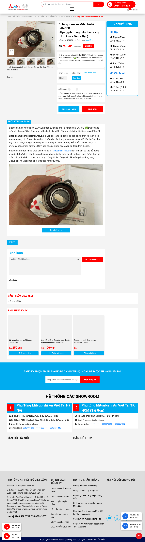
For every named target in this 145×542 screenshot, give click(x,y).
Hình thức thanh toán (60, 509)
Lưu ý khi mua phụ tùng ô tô (85, 490)
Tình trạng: (81, 40)
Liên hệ (88, 46)
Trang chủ (11, 16)
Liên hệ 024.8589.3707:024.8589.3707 (26, 516)
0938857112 (120, 424)
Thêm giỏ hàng (69, 109)
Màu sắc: (76, 73)
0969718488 (94, 424)
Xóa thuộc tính (90, 73)
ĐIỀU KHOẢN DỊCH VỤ (61, 527)
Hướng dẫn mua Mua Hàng (85, 486)
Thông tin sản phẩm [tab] (19, 121)
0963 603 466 (42, 428)
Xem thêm (56, 230)
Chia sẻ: (10, 77)
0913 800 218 (28, 428)
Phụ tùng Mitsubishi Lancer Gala (30, 16)
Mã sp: (61, 40)
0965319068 (107, 424)
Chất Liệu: (63, 73)
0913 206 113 (55, 428)
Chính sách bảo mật (60, 522)
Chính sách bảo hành (60, 496)
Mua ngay (92, 109)
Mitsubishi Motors (62, 150)
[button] (52, 38)
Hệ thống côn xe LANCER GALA (59, 16)
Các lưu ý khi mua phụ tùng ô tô (87, 519)
